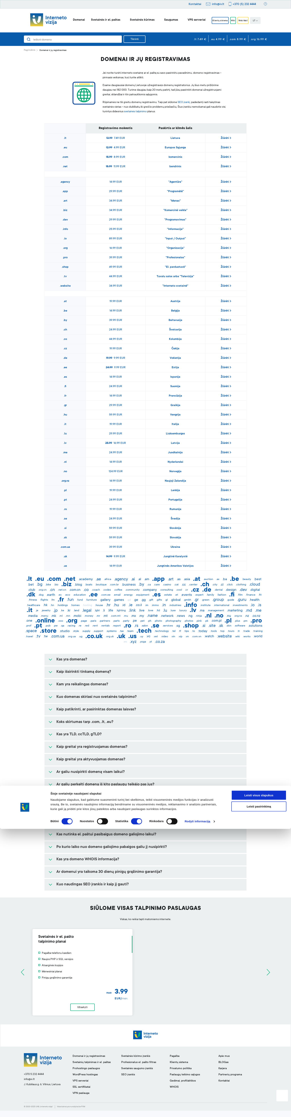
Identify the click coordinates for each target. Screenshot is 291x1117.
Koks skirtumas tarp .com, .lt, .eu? (84, 722)
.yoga (143, 641)
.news (180, 616)
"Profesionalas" (175, 257)
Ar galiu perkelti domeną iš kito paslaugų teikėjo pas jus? (105, 785)
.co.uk (94, 636)
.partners (104, 621)
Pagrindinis (29, 50)
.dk (31, 595)
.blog (78, 585)
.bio (56, 584)
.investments (240, 605)
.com (65, 157)
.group (218, 600)
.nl (65, 462)
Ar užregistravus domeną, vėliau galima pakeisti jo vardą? (105, 809)
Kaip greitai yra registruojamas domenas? (91, 747)
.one (29, 621)
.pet (142, 621)
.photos (188, 621)
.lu (65, 433)
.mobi (77, 616)
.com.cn (74, 590)
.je (37, 610)
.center (193, 584)
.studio (65, 631)
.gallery (105, 600)
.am (146, 579)
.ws (125, 641)
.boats (88, 584)
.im (146, 605)
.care (157, 584)
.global (176, 600)
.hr (108, 605)
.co (65, 339)
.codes (107, 590)
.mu (126, 616)
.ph (149, 621)
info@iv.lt (218, 4)
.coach (96, 590)
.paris (93, 621)
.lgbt (97, 610)
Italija (175, 424)
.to (193, 631)
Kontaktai (195, 4)
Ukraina (175, 547)
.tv (65, 276)
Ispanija (175, 377)
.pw (56, 625)
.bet (31, 585)
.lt (65, 138)
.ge (136, 600)
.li (104, 611)
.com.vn (196, 636)
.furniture (91, 600)
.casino (167, 584)
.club (31, 590)
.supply (86, 631)
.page (83, 621)
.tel (174, 631)
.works (246, 636)
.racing (71, 625)
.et (176, 595)
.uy (141, 636)
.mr (98, 616)
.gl (166, 600)
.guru (241, 600)
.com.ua (65, 547)
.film (240, 595)
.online (45, 621)
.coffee (118, 590)
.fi (65, 386)
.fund (80, 600)
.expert (199, 595)
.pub (47, 625)
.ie (130, 605)
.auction (208, 579)
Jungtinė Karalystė (175, 556)
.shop (65, 267)
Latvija (175, 443)
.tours (230, 631)
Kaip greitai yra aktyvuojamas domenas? (90, 759)
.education (79, 595)
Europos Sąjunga (175, 147)
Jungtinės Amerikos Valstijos (175, 566)
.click (230, 584)
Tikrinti (134, 39)
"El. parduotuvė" (175, 267)
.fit (260, 595)
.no (65, 471)
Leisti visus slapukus (258, 1083)
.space (31, 631)
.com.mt (115, 616)
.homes (75, 605)
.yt (150, 641)
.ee (65, 367)
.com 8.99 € (237, 39)
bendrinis (175, 166)
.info (65, 229)
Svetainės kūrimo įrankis (135, 1062)
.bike (48, 584)
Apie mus (224, 1062)
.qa (62, 625)
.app (65, 191)
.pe (134, 621)
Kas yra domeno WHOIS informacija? (87, 859)
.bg (39, 584)
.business (129, 585)
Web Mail (248, 20)
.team (130, 631)
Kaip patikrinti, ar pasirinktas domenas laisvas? (96, 710)
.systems (111, 631)
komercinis (175, 157)
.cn (52, 590)
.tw (45, 636)
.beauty (246, 579)
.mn (68, 616)
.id (123, 605)
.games (119, 600)
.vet (155, 636)
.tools (213, 631)
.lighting (121, 610)
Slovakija (175, 537)
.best (257, 579)
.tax (122, 631)
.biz (65, 210)
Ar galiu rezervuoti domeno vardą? (86, 797)
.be (65, 310)
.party (126, 621)
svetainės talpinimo (135, 111)
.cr (186, 590)
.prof (28, 625)
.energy (128, 595)
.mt (105, 616)
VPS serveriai (189, 20)
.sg (178, 626)
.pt (65, 500)
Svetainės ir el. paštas (98, 20)
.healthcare (33, 605)
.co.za (160, 642)
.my (141, 616)
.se (65, 518)
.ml (61, 616)
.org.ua (72, 636)
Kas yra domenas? (71, 660)
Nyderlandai (175, 462)
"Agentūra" (175, 182)
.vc (148, 636)
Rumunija (175, 509)
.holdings (62, 605)
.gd (129, 600)
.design (231, 590)
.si (65, 528)
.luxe (173, 610)
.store (48, 631)
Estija (175, 367)
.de (65, 358)
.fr (65, 396)
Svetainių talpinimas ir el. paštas (92, 1068)
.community (132, 590)
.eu (65, 147)
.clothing (241, 584)
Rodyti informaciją (197, 1109)
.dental (218, 590)
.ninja (199, 616)
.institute (205, 605)
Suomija (175, 386)
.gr (65, 405)
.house (99, 605)
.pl (65, 490)
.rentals (105, 625)
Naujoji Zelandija (175, 481)
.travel (29, 636)
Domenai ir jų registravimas (89, 1062)
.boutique (101, 584)
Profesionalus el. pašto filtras (138, 1068)
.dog (40, 595)
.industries (175, 605)
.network (167, 616)
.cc (184, 585)
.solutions (255, 626)
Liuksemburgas (175, 433)
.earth (51, 595)
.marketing (234, 611)
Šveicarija (175, 329)
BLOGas (223, 1068)
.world (258, 636)
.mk (53, 616)
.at (65, 301)
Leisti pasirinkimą (259, 1094)
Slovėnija (175, 528)
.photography (173, 621)
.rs (136, 626)
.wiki (237, 636)
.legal (86, 610)
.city (214, 584)
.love (150, 610)
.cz (65, 348)
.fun (70, 600)
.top (222, 631)
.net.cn (62, 590)
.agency (65, 182)
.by (65, 320)
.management (215, 610)
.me (65, 452)
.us (65, 566)
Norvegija (175, 471)
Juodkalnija (175, 452)
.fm (53, 600)
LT (262, 21)
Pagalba (174, 1062)
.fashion (221, 595)
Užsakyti (145, 1010)
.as (179, 579)
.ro (65, 509)
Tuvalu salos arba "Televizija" (175, 276)
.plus (237, 621)
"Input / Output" (175, 238)
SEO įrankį (184, 102)
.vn (187, 636)
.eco (67, 595)
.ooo (60, 621)
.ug (80, 636)
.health (254, 600)
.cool (179, 590)
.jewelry (45, 610)
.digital (255, 590)
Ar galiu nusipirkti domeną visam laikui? (90, 772)
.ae (98, 579)
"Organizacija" (175, 248)
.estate (168, 595)
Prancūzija (175, 396)
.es (65, 377)
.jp (56, 610)
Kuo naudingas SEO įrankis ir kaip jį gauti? (92, 884)
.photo (158, 621)
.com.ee (105, 595)
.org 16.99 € (258, 39)
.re (79, 625)
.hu (65, 414)
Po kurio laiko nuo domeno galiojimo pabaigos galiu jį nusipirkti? (111, 847)
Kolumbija (175, 339)
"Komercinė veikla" (175, 210)
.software (239, 625)
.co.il (138, 605)
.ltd (158, 610)
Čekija (175, 348)
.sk (65, 537)
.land (76, 610)
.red (86, 625)
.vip (180, 636)
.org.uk (110, 636)
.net (65, 166)
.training (258, 631)
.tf (180, 631)
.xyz (133, 642)
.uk (65, 556)
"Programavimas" (175, 219)
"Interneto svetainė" (175, 286)
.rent (95, 625)
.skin (228, 625)
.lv (65, 443)
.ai (133, 579)
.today (202, 631)
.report (117, 625)
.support (98, 631)
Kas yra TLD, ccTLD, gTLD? (79, 734)
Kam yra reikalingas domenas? (82, 684)
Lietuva (175, 138)
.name (152, 616)
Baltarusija (175, 320)
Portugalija (175, 500)
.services (167, 625)
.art (65, 201)
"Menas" (175, 201)
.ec (60, 595)
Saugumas (164, 20)
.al (139, 579)
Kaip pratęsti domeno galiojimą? (84, 822)
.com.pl (216, 621)
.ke (62, 610)
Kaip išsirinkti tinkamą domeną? (83, 672)
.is (259, 605)
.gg (143, 600)
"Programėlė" (175, 191)
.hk (45, 605)
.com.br (114, 584)
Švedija (175, 518)
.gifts (159, 600)
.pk (206, 621)
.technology (162, 631)
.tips (186, 631)
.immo (155, 605)
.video (164, 636)
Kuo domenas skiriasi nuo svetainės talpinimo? (96, 697)
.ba (224, 579)
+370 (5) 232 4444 (244, 4)
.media (33, 616)
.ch (65, 329)
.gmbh (187, 600)
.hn (52, 605)
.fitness (32, 600)
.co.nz (256, 616)
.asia (187, 579)
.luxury (183, 610)
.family (210, 595)
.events (186, 595)
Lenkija (175, 490)
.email (117, 595)
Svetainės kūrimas (134, 20)
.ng (190, 616)
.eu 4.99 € (218, 39)
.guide (230, 600)
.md (249, 610)
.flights (44, 600)
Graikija (175, 405)
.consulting (166, 590)
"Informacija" (175, 229)
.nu (229, 616)
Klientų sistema (215, 20)
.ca (149, 584)
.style (76, 631)
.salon (144, 625)
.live (142, 611)
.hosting (87, 605)
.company (150, 590)
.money (88, 616)
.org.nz (65, 481)
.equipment (142, 595)
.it (65, 424)
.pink (199, 621)
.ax (217, 579)
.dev (65, 219)
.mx (133, 616)
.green (205, 600)
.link (132, 610)
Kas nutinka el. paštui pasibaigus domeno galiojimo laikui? (106, 834)
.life (110, 611)
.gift (151, 600)
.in (164, 605)
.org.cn (42, 590)
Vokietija (175, 358)
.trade (246, 631)
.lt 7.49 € (200, 39)
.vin (173, 636)
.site (212, 626)
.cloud (254, 584)
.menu (44, 616)
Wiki (233, 20)
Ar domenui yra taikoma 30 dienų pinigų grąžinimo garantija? (109, 872)
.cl (221, 585)
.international (221, 605)
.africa (107, 579)
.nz (247, 616)
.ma (201, 611)
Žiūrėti (226, 138)
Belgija (175, 310)
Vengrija (175, 414)
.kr (68, 611)
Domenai (71, 20)
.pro (65, 257)
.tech (144, 631)
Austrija (175, 301)
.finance (250, 595)
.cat (176, 584)
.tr (238, 631)
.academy (86, 579)
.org (65, 248)
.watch (209, 636)
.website (65, 286)
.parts (116, 621)
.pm (245, 621)
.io (65, 238)
